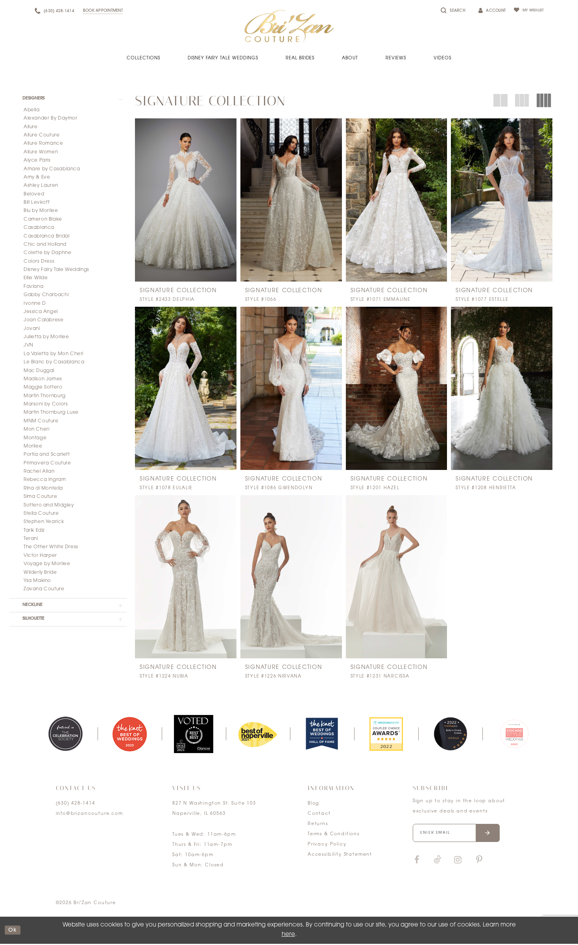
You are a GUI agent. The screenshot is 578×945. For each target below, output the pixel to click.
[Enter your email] (461, 835)
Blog (313, 805)
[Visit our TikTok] (437, 863)
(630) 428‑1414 (75, 805)
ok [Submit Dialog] (14, 931)
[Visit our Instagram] (458, 863)
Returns (318, 825)
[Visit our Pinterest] (479, 863)
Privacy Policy (327, 846)
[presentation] (185, 200)
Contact (319, 815)
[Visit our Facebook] (417, 863)
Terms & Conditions (334, 835)
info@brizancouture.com (89, 815)
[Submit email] (495, 835)
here (288, 936)
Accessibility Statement (340, 856)
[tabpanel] (65, 735)
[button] (68, 99)
